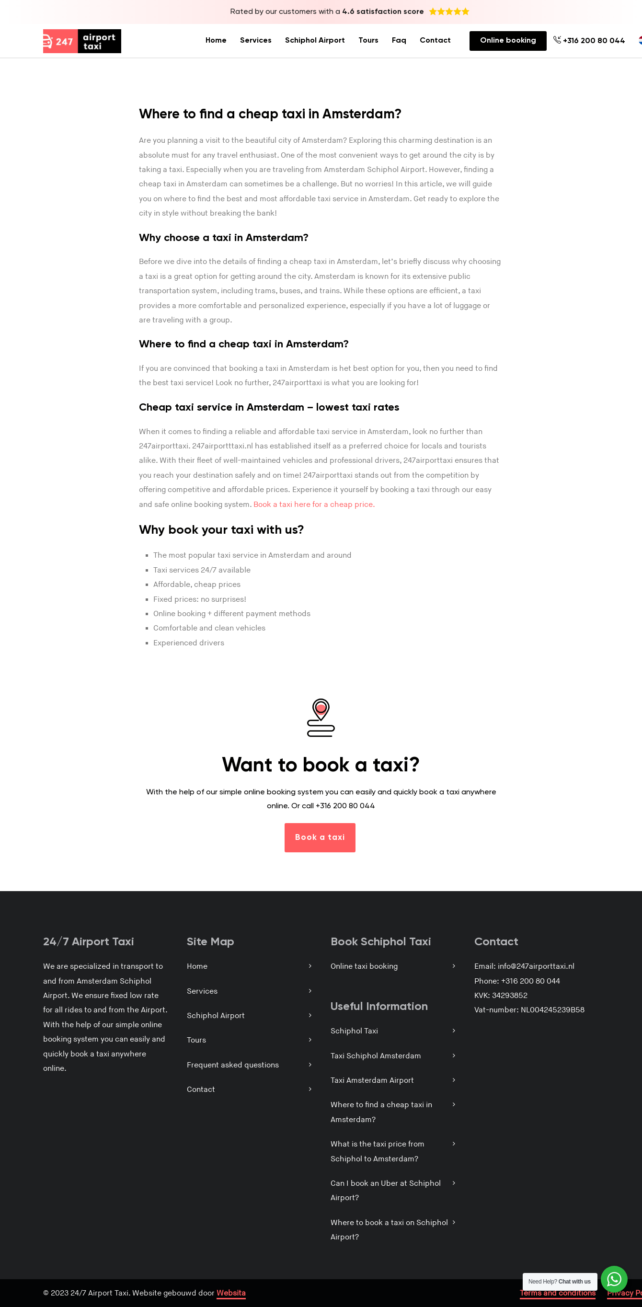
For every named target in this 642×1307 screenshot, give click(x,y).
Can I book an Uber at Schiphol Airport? (386, 1191)
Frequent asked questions (233, 1065)
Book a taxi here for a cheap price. (314, 504)
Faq (399, 41)
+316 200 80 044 (589, 40)
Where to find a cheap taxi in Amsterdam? (381, 1112)
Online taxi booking (364, 966)
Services (256, 41)
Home (216, 41)
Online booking (508, 41)
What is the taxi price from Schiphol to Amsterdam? (377, 1151)
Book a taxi (320, 838)
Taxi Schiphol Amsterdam (376, 1056)
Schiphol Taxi (354, 1031)
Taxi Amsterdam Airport (372, 1080)
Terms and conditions (558, 1293)
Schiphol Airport (315, 41)
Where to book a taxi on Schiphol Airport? (389, 1230)
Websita (231, 1293)
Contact (435, 41)
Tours (368, 41)
